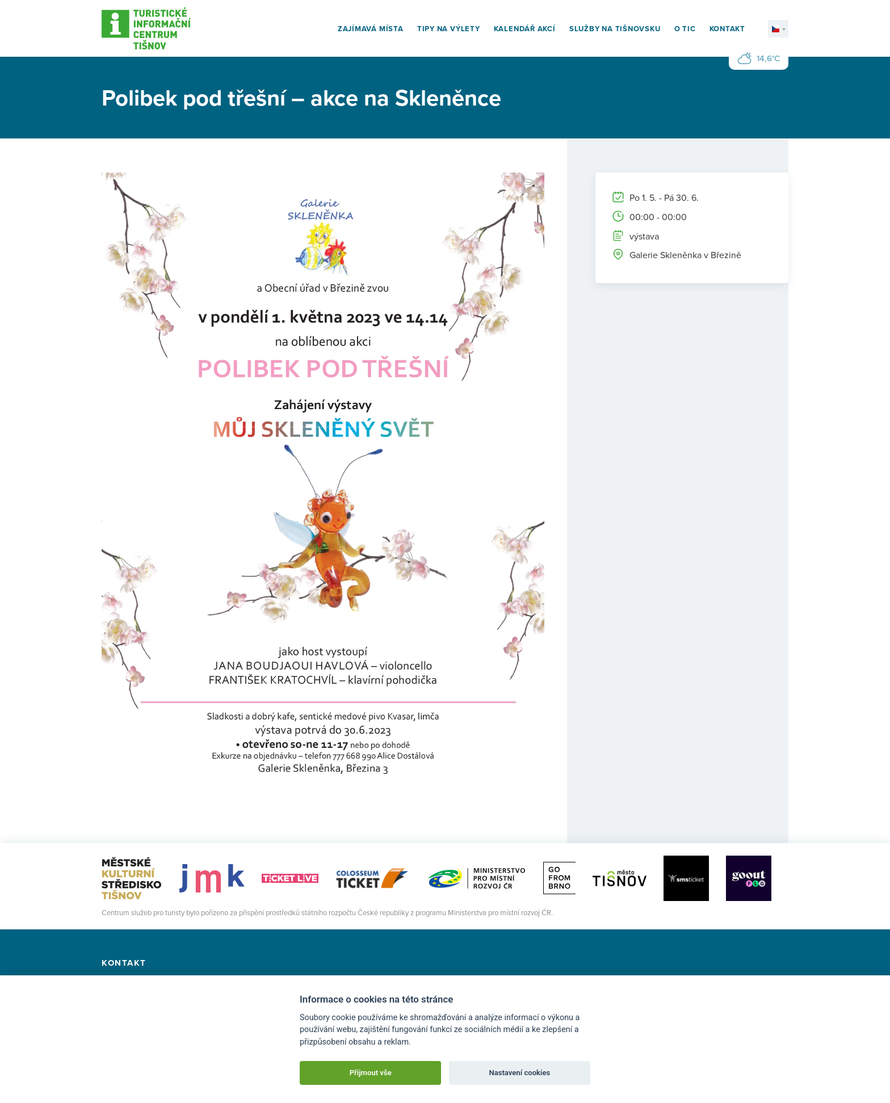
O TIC (685, 28)
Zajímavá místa (371, 28)
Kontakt (727, 28)
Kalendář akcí (525, 28)
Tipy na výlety (448, 28)
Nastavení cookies (519, 1072)
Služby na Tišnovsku (615, 28)
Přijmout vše (371, 1072)
